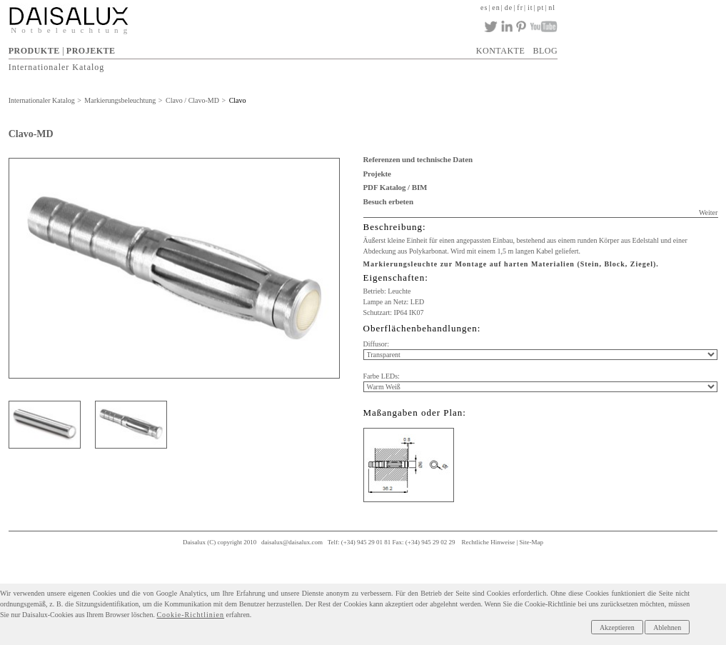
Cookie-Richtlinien (190, 615)
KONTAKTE (500, 51)
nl (551, 7)
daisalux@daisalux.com (292, 542)
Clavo (237, 100)
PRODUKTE (34, 51)
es (484, 7)
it (530, 7)
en (496, 7)
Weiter (708, 212)
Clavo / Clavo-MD (192, 100)
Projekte (377, 173)
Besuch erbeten (388, 201)
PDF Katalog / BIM (395, 187)
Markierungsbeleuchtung (120, 100)
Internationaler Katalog (57, 66)
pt (541, 7)
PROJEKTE (91, 51)
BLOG (545, 51)
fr (520, 7)
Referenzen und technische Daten (418, 159)
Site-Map (531, 542)
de (509, 7)
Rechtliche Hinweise (488, 542)
